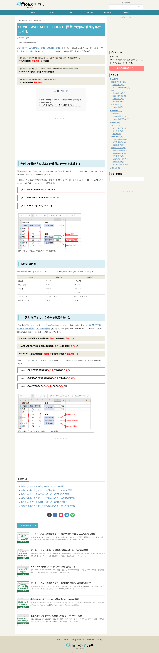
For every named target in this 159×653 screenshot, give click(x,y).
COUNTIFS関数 (39, 328)
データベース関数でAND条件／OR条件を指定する (51, 563)
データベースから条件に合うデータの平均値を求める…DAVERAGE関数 (60, 530)
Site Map (126, 12)
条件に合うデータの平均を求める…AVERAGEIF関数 (41, 492)
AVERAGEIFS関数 (24, 328)
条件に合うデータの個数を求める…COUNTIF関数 (40, 499)
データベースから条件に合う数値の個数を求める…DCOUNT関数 (57, 547)
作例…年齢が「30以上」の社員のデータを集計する (60, 99)
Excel (70, 12)
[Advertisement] (61, 135)
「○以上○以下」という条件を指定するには (57, 105)
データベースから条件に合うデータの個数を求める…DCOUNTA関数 (59, 579)
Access (51, 12)
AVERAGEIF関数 (34, 48)
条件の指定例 (46, 102)
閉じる (64, 91)
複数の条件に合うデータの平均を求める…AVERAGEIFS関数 (45, 496)
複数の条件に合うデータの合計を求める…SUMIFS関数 (42, 489)
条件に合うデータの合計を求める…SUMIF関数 (39, 485)
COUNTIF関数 (48, 48)
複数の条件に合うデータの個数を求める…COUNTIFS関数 (43, 503)
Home (33, 12)
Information (107, 12)
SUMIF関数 (21, 48)
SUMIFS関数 (94, 325)
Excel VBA (89, 12)
